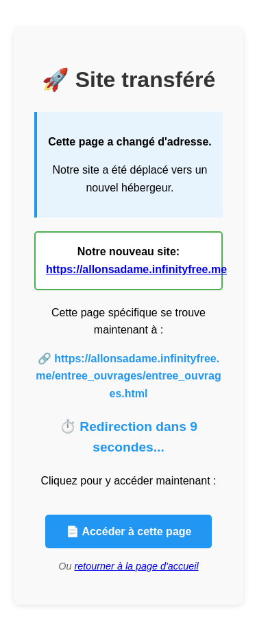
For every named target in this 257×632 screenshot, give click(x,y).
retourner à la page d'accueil (137, 566)
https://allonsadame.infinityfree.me (136, 269)
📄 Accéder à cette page (129, 531)
